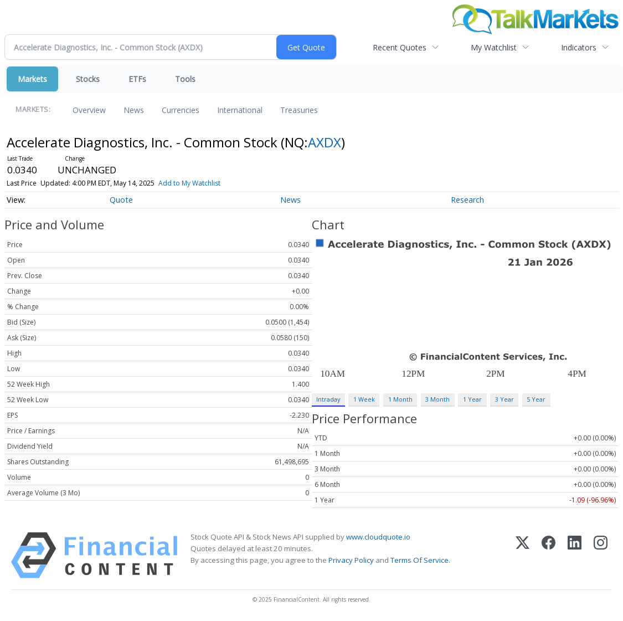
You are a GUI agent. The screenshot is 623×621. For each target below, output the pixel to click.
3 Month (437, 399)
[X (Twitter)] (522, 555)
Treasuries (299, 110)
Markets (32, 79)
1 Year (472, 399)
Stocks (88, 79)
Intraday (328, 399)
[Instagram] (600, 555)
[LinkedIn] (574, 555)
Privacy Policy (351, 560)
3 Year (504, 399)
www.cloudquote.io (378, 537)
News (133, 110)
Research (467, 199)
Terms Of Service (419, 560)
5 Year (536, 399)
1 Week (364, 399)
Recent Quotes (399, 47)
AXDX (324, 142)
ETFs (137, 79)
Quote (121, 199)
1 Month (400, 399)
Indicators (578, 47)
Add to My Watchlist (189, 183)
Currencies (180, 110)
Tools (185, 79)
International (239, 110)
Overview (89, 110)
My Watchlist (494, 47)
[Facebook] (548, 555)
